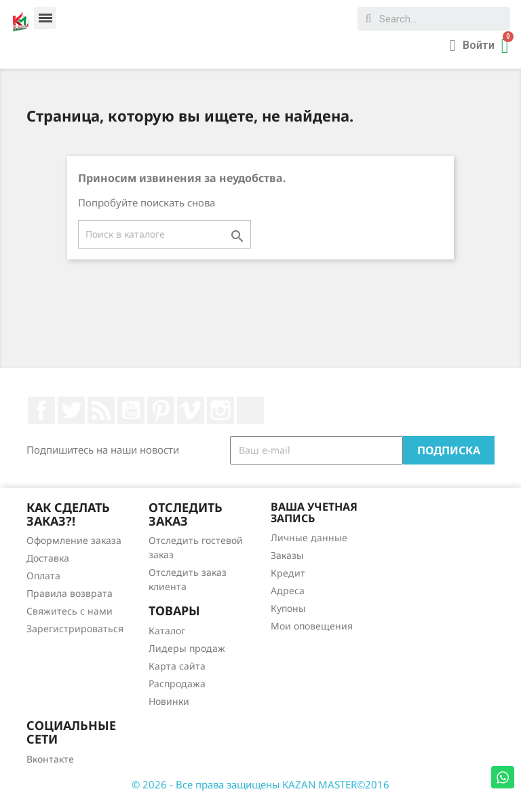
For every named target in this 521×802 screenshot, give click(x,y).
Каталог (167, 630)
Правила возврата (69, 593)
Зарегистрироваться (74, 628)
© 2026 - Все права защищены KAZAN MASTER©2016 (260, 784)
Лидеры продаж (187, 648)
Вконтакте (50, 758)
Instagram (220, 410)
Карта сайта (177, 665)
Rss (101, 410)
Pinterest (160, 410)
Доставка (47, 557)
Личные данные (309, 537)
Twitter (71, 410)
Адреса (288, 590)
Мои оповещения (312, 625)
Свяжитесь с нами (69, 610)
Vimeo (190, 410)
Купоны (288, 608)
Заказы (287, 555)
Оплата (43, 575)
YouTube (130, 410)
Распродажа (177, 683)
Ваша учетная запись (314, 512)
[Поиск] (164, 234)
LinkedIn (250, 410)
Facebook (41, 410)
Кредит (288, 572)
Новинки (169, 701)
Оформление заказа (73, 540)
